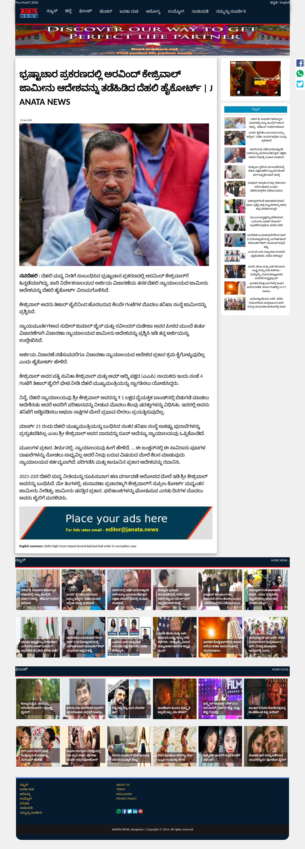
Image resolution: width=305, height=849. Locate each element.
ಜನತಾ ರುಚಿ (129, 11)
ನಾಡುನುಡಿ (200, 11)
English (285, 2)
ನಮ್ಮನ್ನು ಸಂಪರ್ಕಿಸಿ (231, 11)
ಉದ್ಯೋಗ (176, 11)
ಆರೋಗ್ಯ (153, 11)
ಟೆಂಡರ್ (106, 11)
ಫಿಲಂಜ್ (85, 10)
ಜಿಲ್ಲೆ (68, 10)
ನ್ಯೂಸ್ (51, 10)
